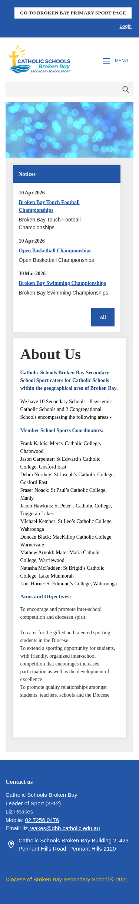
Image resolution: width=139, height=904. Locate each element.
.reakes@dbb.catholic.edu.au (64, 828)
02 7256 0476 (42, 820)
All (103, 317)
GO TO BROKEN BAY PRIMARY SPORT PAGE (73, 13)
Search (126, 89)
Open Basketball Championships (55, 250)
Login (125, 26)
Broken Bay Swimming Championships (62, 283)
